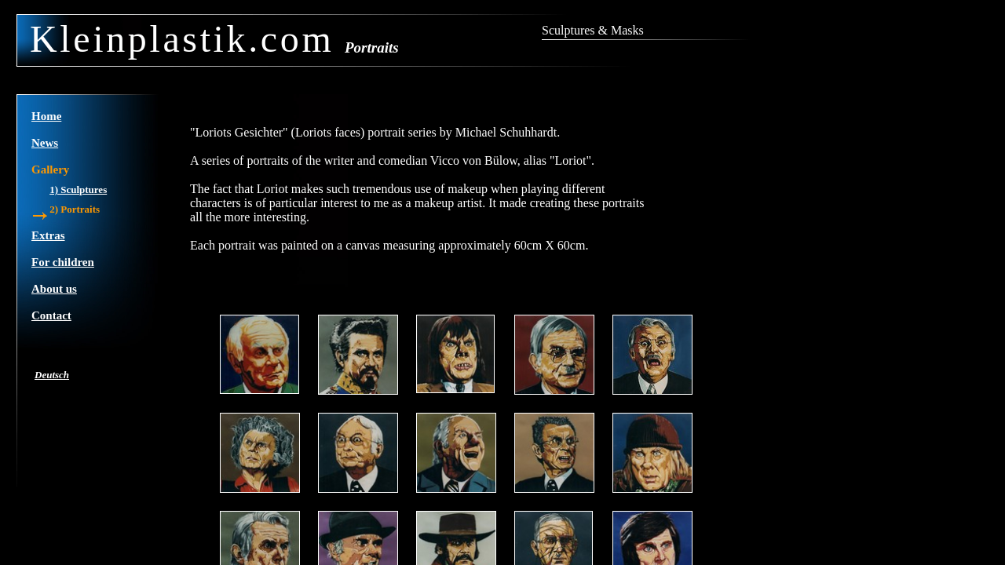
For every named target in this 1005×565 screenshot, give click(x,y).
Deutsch (52, 375)
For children (62, 262)
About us (54, 288)
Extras (48, 235)
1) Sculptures (78, 189)
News (44, 143)
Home (46, 116)
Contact (51, 315)
